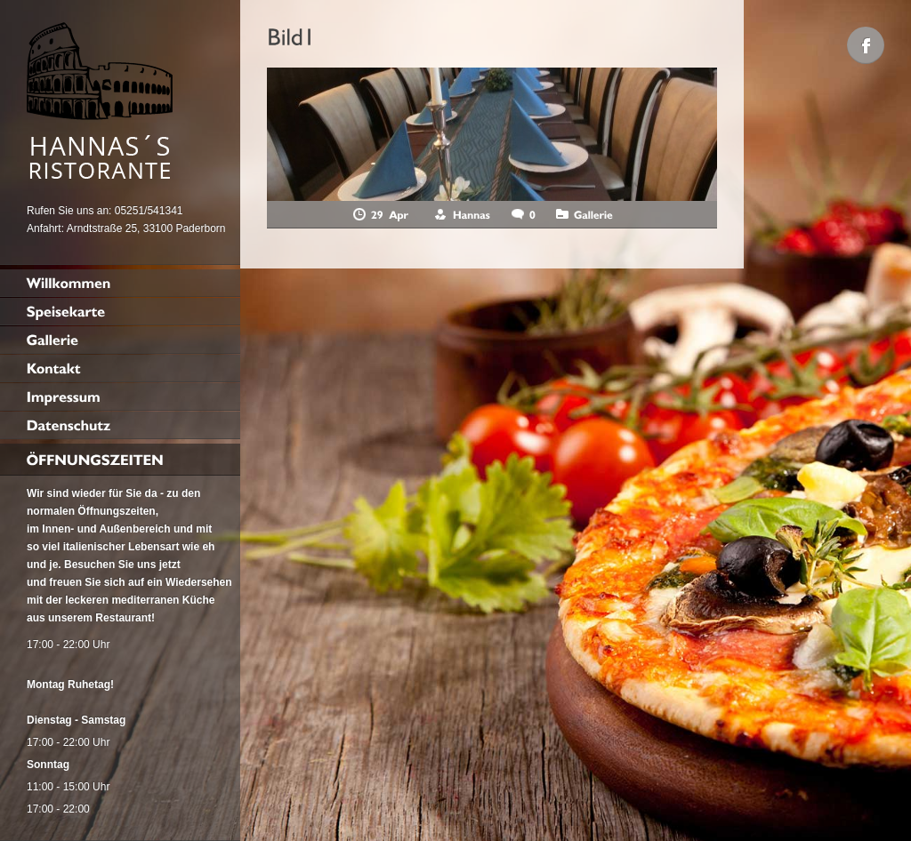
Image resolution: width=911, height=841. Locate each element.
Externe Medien (411, 604)
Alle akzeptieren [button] (244, 667)
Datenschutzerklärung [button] (253, 809)
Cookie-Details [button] (173, 809)
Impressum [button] (324, 809)
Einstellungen (366, 545)
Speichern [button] (245, 719)
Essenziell (51, 604)
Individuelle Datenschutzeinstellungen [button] (245, 772)
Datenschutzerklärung (68, 545)
